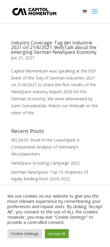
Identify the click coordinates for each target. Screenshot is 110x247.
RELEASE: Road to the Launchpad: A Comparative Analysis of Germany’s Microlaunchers (45, 147)
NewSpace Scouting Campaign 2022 (45, 163)
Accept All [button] (56, 233)
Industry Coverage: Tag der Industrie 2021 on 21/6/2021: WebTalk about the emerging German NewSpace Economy (54, 47)
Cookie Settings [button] (24, 233)
